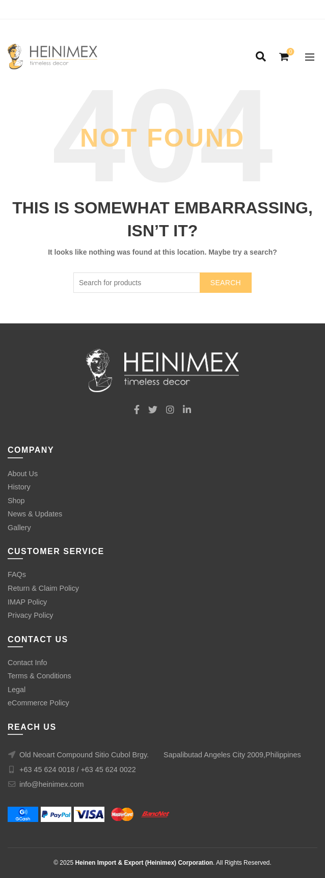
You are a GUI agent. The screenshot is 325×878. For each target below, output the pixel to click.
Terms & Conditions (39, 676)
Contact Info (27, 663)
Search (225, 283)
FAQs (17, 574)
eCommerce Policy (38, 703)
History (19, 487)
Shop (16, 501)
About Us (23, 474)
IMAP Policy (27, 602)
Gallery (19, 528)
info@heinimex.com (51, 784)
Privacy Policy (30, 615)
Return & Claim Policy (43, 588)
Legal (16, 689)
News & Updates (35, 514)
